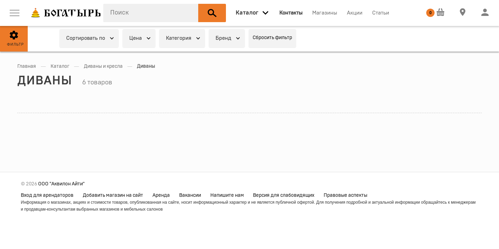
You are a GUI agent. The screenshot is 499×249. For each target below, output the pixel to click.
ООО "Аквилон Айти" (61, 184)
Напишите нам (227, 195)
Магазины (324, 13)
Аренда (161, 195)
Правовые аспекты (345, 195)
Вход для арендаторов (47, 195)
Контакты (291, 13)
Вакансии (190, 195)
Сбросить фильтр (272, 37)
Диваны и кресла (103, 66)
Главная (26, 66)
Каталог (60, 66)
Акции (354, 13)
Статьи (380, 13)
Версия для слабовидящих (283, 195)
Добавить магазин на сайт (113, 195)
